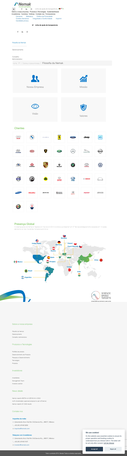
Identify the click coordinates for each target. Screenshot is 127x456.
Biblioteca (29, 16)
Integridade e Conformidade (42, 18)
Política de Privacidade (45, 16)
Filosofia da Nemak (19, 43)
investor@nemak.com (21, 445)
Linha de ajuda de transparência (46, 9)
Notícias (32, 14)
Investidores (16, 14)
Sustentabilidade (53, 12)
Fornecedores (50, 14)
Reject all (113, 449)
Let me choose (109, 443)
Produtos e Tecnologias (38, 12)
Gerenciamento (17, 50)
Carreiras (24, 14)
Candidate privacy (22, 21)
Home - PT (16, 63)
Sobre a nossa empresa (20, 12)
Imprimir (59, 18)
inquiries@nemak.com (22, 428)
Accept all (94, 449)
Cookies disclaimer (22, 18)
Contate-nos (40, 14)
